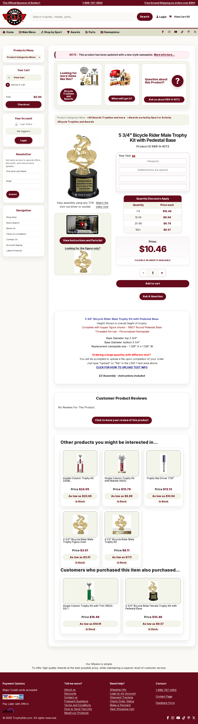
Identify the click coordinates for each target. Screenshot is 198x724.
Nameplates (110, 32)
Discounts (70, 693)
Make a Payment (120, 705)
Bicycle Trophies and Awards (76, 121)
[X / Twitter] (193, 717)
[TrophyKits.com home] (14, 16)
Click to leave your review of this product (122, 420)
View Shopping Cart (122, 709)
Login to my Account (123, 693)
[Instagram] (172, 717)
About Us (10, 228)
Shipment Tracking (121, 697)
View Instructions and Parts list (82, 240)
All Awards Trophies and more (106, 117)
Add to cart (152, 283)
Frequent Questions (76, 701)
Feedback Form (165, 702)
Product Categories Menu (21, 57)
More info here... (164, 54)
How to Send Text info (78, 709)
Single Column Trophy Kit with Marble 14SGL (119, 479)
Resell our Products (76, 712)
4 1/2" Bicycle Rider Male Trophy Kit (119, 540)
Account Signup (14, 245)
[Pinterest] (189, 717)
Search (144, 16)
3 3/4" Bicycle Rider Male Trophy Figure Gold (78, 540)
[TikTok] (183, 717)
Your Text (125, 156)
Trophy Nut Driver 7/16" (160, 478)
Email (8, 181)
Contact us (70, 697)
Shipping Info (118, 689)
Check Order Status (122, 701)
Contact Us (12, 239)
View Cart (19, 77)
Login (23, 140)
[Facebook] (168, 717)
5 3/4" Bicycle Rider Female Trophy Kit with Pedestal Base (151, 607)
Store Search (13, 222)
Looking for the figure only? (82, 260)
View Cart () (182, 17)
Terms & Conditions (16, 234)
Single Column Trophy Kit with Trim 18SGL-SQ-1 (88, 607)
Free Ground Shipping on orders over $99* (170, 2)
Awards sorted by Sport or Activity (150, 117)
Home (8, 32)
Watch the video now (102, 204)
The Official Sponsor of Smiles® (21, 2)
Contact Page (164, 696)
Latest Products (14, 250)
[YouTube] (178, 717)
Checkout (24, 104)
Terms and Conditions (77, 705)
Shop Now (11, 217)
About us (70, 689)
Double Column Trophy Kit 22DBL (78, 479)
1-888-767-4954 (92, 2)
